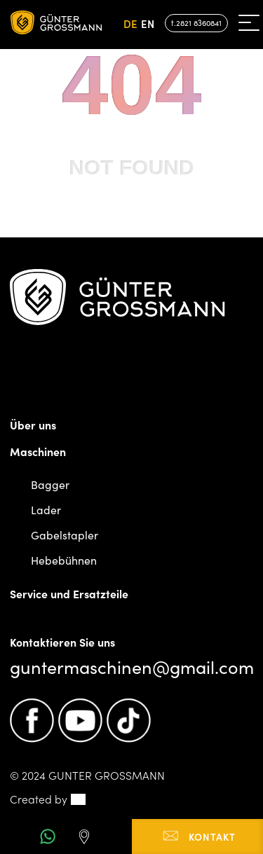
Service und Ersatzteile (69, 593)
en (147, 23)
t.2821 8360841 (196, 23)
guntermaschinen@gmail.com (132, 667)
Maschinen (38, 451)
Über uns (33, 424)
